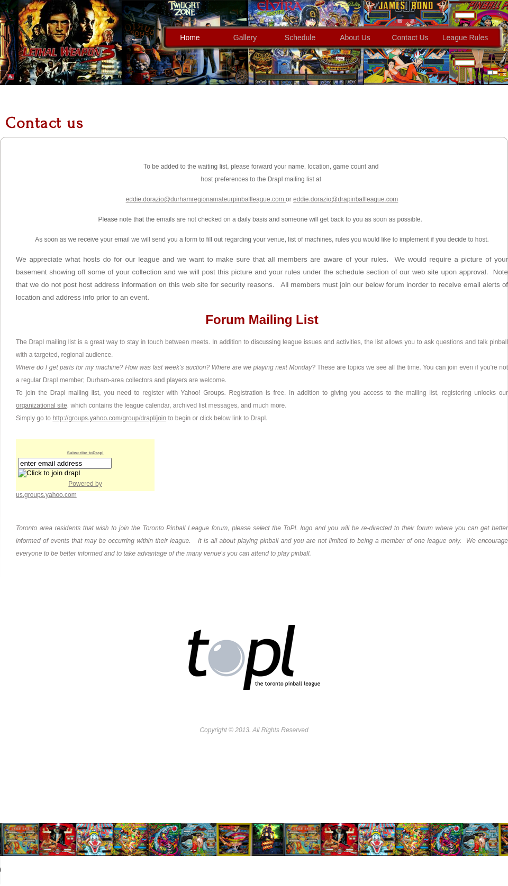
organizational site (41, 405)
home (189, 37)
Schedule (300, 37)
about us (355, 37)
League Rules (465, 37)
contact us (410, 37)
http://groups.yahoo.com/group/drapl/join (109, 418)
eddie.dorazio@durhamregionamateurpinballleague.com (205, 199)
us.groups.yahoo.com (46, 495)
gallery (245, 37)
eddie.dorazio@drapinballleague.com (345, 199)
